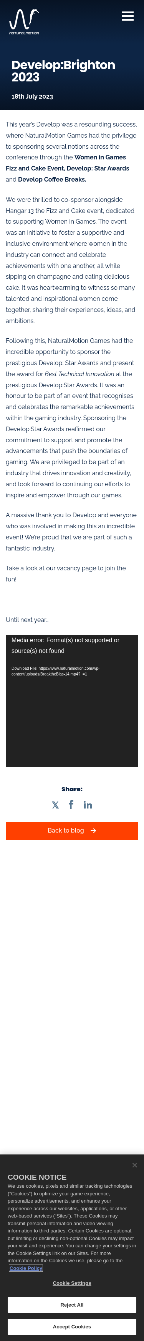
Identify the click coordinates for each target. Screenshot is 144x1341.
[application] (72, 701)
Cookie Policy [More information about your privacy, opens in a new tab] (26, 1268)
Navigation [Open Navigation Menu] (127, 16)
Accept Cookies (72, 1327)
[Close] (134, 1165)
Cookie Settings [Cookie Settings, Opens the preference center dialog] (72, 1283)
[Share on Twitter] (55, 805)
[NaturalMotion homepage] (24, 21)
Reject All (71, 1305)
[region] (72, 1247)
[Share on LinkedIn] (88, 805)
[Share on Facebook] (71, 805)
